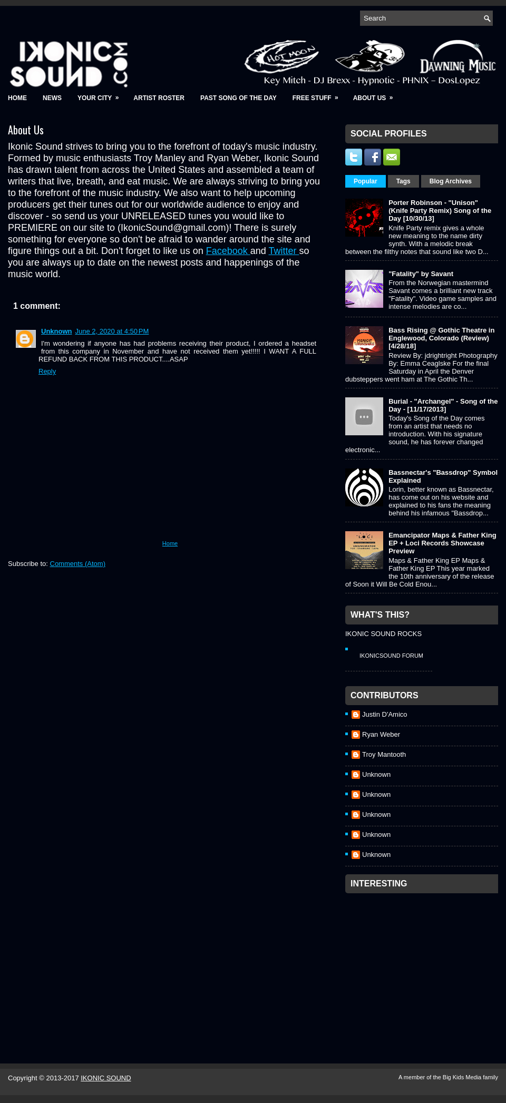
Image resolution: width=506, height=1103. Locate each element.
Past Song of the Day (238, 98)
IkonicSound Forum (391, 655)
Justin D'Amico (384, 714)
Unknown (56, 331)
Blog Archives (451, 181)
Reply (47, 371)
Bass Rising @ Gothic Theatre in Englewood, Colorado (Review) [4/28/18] (441, 338)
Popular (365, 181)
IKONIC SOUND (106, 1078)
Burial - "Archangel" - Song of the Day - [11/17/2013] (443, 405)
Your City (101, 94)
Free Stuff (319, 94)
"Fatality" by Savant (420, 274)
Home (17, 98)
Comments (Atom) (77, 564)
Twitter (283, 251)
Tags (403, 181)
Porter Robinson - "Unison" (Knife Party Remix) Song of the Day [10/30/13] (439, 210)
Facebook (228, 251)
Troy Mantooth (384, 754)
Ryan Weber (381, 734)
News (52, 98)
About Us (376, 94)
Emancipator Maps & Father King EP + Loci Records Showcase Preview (442, 543)
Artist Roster (158, 98)
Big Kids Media (463, 1077)
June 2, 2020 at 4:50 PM (112, 331)
